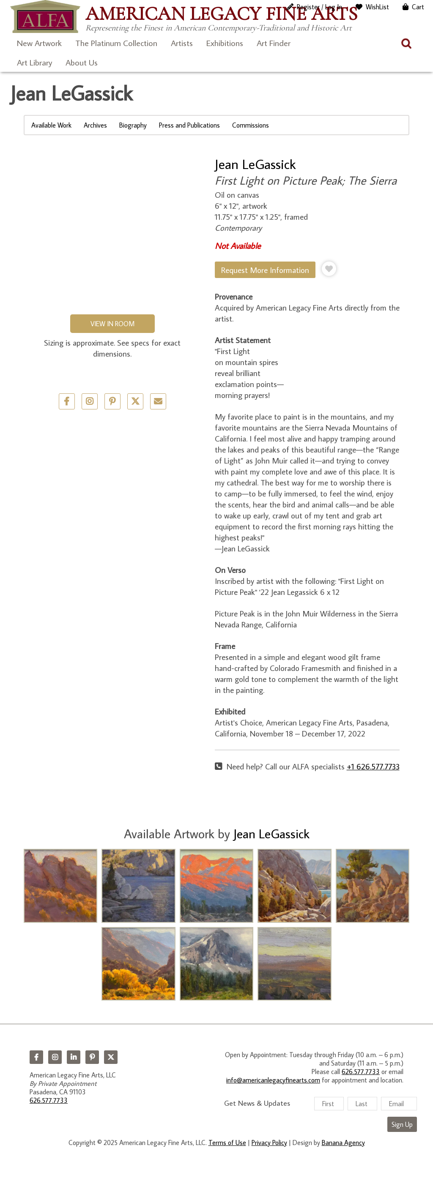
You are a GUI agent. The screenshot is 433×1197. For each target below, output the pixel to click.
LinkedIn (73, 1057)
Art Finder (273, 42)
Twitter (135, 401)
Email (158, 401)
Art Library (34, 62)
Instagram (55, 1057)
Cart (418, 6)
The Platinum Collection (116, 42)
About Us (82, 62)
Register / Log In (319, 6)
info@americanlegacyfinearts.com (273, 1080)
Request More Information (265, 269)
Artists (182, 42)
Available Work (51, 125)
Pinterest (92, 1057)
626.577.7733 (49, 1100)
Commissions (250, 125)
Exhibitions (224, 42)
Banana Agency (343, 1142)
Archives (95, 125)
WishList (377, 6)
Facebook (36, 1057)
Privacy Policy (269, 1142)
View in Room (112, 323)
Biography (133, 125)
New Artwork (39, 42)
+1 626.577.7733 (373, 766)
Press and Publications (189, 125)
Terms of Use (227, 1142)
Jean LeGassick (255, 164)
